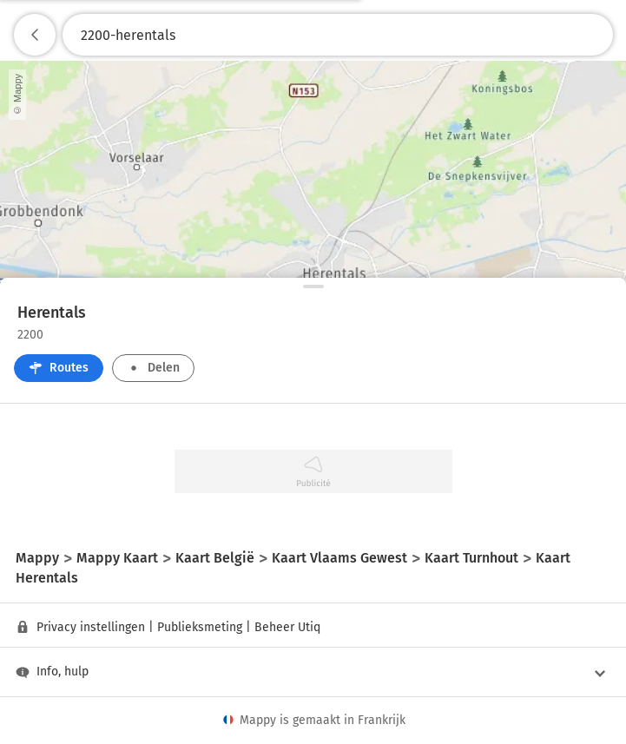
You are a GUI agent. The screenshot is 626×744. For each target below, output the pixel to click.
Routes (59, 367)
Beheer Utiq (287, 627)
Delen (153, 367)
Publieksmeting (199, 627)
